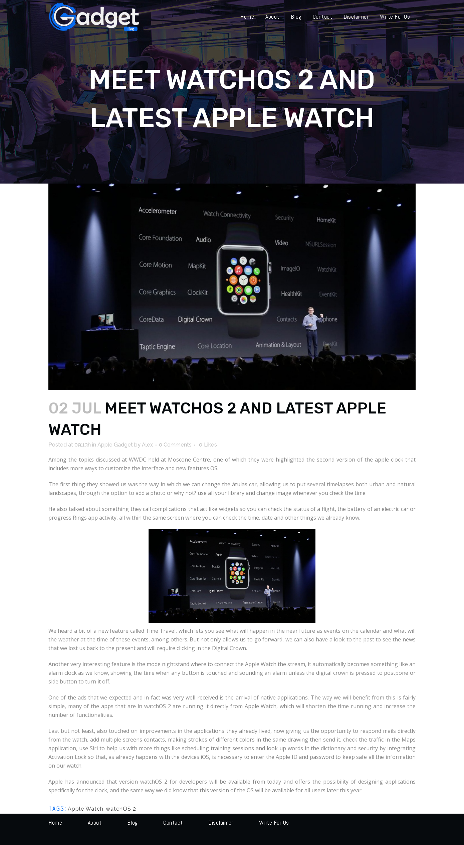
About (95, 822)
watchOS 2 (121, 809)
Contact (173, 822)
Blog (132, 822)
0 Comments (175, 445)
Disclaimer (220, 822)
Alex (147, 445)
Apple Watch (85, 809)
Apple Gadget (115, 445)
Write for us (274, 822)
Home (55, 822)
